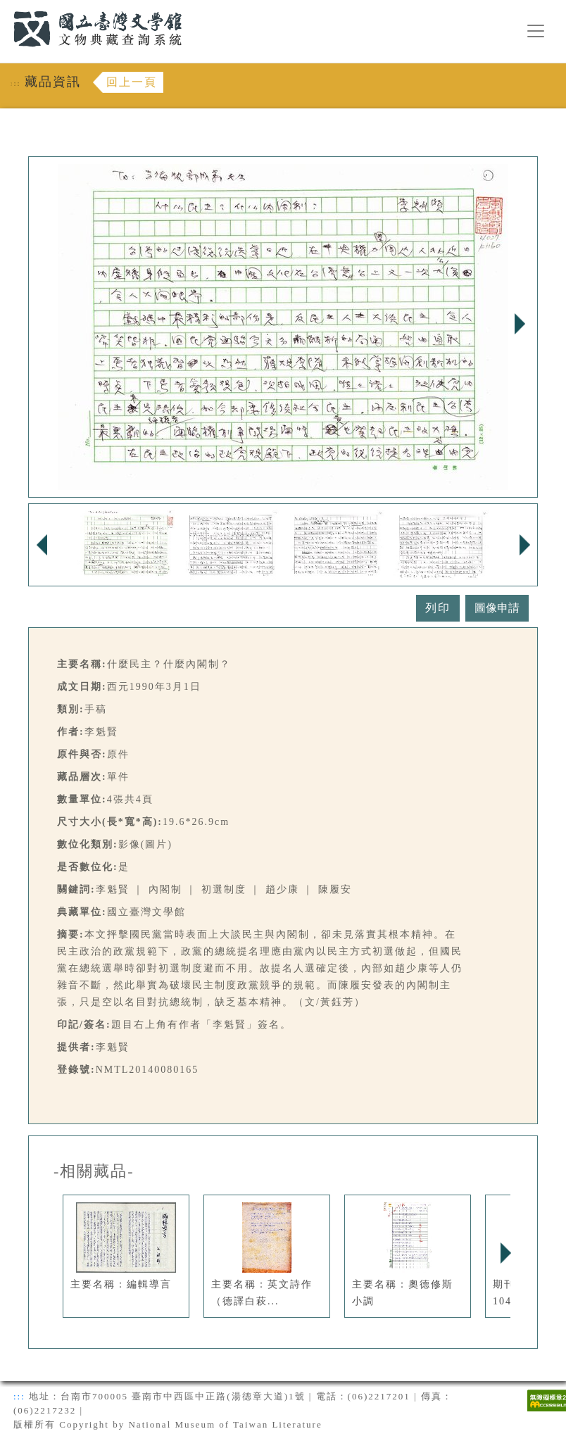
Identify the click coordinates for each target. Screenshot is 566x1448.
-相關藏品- (94, 1171)
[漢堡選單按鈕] (536, 31)
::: (5, 8)
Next (519, 323)
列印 (438, 608)
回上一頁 (131, 82)
